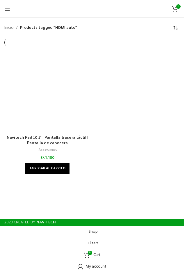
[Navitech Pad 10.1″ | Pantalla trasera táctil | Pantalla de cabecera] (47, 90)
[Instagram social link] (92, 212)
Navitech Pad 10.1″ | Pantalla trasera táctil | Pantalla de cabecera (47, 140)
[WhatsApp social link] (102, 212)
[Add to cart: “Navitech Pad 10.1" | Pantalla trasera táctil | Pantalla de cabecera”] (47, 168)
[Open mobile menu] (7, 9)
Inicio (9, 28)
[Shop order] (175, 28)
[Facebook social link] (81, 212)
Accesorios (47, 150)
